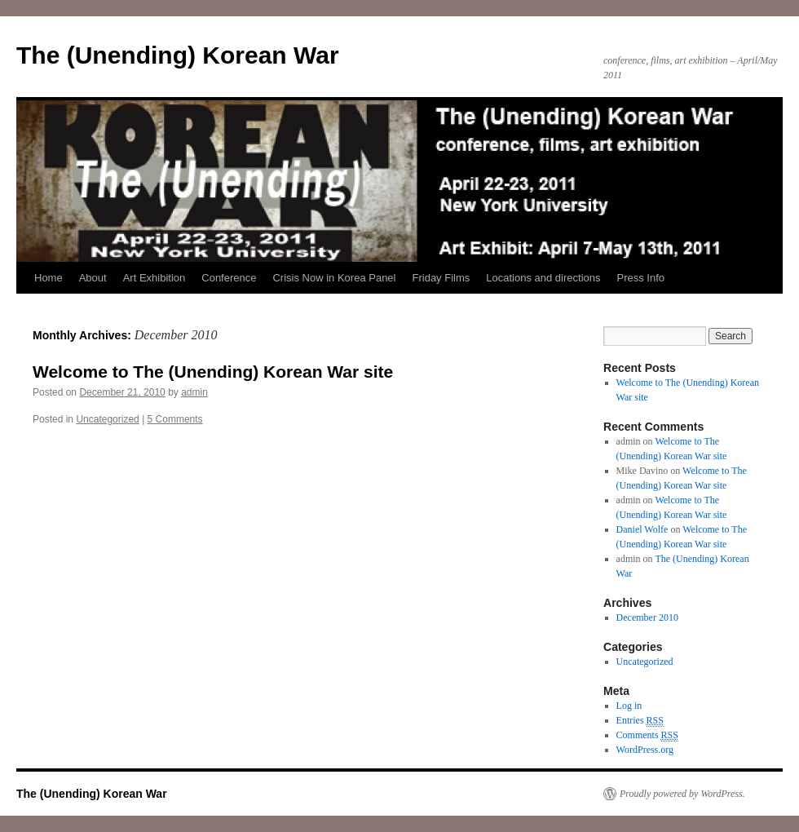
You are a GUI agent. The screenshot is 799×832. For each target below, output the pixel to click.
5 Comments (175, 419)
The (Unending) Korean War (177, 55)
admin (194, 392)
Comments (647, 735)
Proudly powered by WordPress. (682, 793)
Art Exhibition (154, 278)
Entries (640, 721)
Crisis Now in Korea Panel (333, 278)
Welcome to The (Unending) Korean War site (213, 371)
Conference (228, 278)
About (93, 278)
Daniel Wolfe (642, 529)
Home (48, 278)
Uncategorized (107, 419)
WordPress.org (644, 749)
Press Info (640, 278)
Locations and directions (543, 278)
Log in (629, 705)
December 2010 (647, 617)
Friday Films (441, 278)
